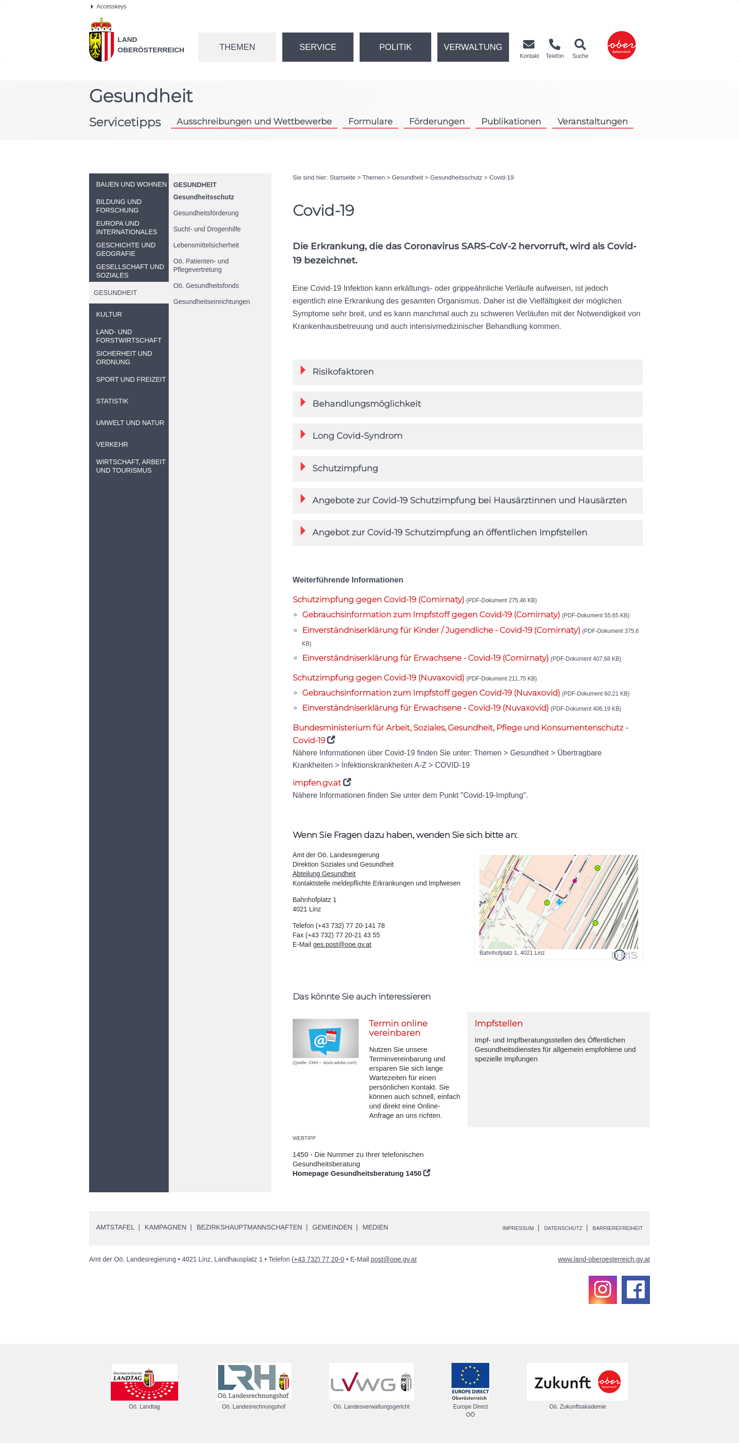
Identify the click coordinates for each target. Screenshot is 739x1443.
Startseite (342, 177)
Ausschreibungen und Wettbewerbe (254, 121)
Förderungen (437, 121)
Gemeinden (332, 1227)
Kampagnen (165, 1227)
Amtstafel (115, 1227)
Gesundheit (195, 185)
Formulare (370, 121)
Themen (237, 47)
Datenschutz (544, 1228)
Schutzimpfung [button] (339, 468)
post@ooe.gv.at (394, 1259)
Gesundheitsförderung (206, 213)
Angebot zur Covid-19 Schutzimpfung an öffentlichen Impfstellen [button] (444, 532)
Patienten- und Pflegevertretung (201, 265)
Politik (395, 47)
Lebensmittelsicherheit (206, 245)
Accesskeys (108, 6)
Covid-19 (501, 177)
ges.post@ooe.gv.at (342, 944)
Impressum (490, 1228)
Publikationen (511, 121)
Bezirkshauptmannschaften (249, 1227)
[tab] (468, 372)
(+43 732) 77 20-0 (318, 1259)
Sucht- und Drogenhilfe (207, 229)
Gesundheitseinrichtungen (211, 301)
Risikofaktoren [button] (337, 371)
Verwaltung (472, 47)
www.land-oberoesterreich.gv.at (604, 1259)
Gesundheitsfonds (206, 285)
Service (318, 47)
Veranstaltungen (593, 121)
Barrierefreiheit (611, 1228)
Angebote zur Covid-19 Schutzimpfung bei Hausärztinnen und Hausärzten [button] (464, 500)
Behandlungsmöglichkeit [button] (361, 403)
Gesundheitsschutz (203, 197)
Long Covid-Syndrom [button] (351, 435)
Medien (375, 1227)
